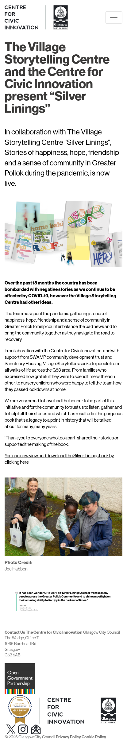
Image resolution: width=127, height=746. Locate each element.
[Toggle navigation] (113, 17)
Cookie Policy (94, 737)
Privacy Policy (68, 737)
